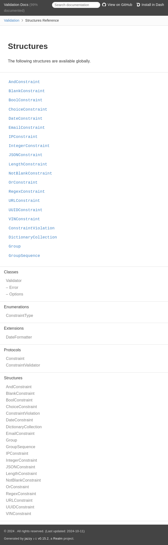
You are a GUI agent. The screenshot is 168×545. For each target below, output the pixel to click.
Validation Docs (16, 5)
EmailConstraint (20, 433)
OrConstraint (17, 487)
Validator (14, 281)
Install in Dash (150, 5)
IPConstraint (17, 453)
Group (11, 440)
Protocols (12, 350)
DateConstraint (19, 420)
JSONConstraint (20, 467)
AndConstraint (19, 387)
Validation (11, 20)
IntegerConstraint (21, 460)
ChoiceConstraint (21, 407)
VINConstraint (18, 514)
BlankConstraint (20, 393)
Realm (58, 538)
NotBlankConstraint (23, 480)
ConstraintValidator (23, 365)
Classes (11, 272)
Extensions (14, 328)
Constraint (15, 358)
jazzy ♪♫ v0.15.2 (37, 538)
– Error (12, 287)
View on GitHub (117, 5)
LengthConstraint (21, 473)
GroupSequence (20, 447)
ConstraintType (19, 315)
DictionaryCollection (24, 427)
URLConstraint (19, 500)
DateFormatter (19, 337)
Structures (13, 378)
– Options (14, 294)
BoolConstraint (19, 400)
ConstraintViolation (23, 413)
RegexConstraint (21, 494)
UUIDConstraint (20, 507)
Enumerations (16, 307)
